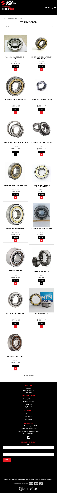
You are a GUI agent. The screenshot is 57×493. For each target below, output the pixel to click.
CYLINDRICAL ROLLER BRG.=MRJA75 (41, 142)
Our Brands (28, 419)
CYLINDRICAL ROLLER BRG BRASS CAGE (15, 185)
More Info (15, 66)
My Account (28, 407)
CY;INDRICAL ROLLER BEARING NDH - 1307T (15, 57)
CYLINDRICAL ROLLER (15, 271)
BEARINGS (10, 18)
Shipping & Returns (28, 399)
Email (28, 452)
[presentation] (16, 466)
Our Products (28, 416)
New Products (28, 392)
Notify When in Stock (15, 154)
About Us (28, 414)
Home (4, 18)
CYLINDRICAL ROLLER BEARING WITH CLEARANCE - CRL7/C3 (41, 57)
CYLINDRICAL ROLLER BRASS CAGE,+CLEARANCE (41, 186)
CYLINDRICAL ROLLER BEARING (15, 228)
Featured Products (28, 390)
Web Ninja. (50, 479)
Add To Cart (15, 69)
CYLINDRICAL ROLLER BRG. (42, 271)
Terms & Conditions (28, 401)
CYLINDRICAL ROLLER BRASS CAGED (41, 228)
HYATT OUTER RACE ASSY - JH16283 (41, 100)
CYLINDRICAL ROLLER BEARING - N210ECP (15, 142)
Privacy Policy (28, 404)
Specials (28, 388)
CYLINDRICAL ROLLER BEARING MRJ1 (15, 100)
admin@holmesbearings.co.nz (30, 431)
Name (28, 444)
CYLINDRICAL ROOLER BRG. (15, 356)
